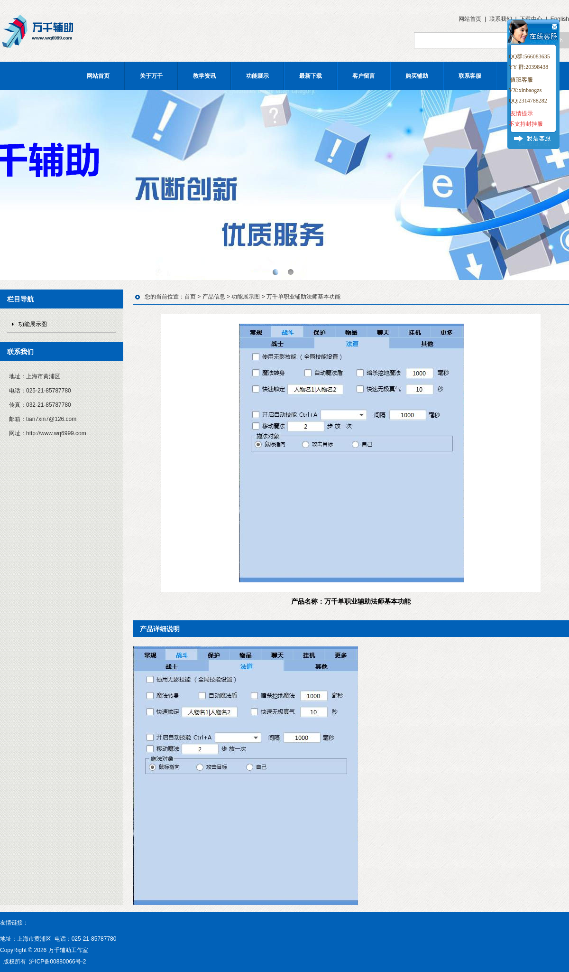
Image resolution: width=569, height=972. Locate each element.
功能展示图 (32, 324)
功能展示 (257, 76)
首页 (190, 296)
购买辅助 (416, 76)
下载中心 (531, 19)
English (560, 19)
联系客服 (470, 76)
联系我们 (500, 19)
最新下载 (310, 76)
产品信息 (213, 296)
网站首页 (470, 19)
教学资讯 (204, 76)
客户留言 (363, 76)
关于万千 (151, 76)
